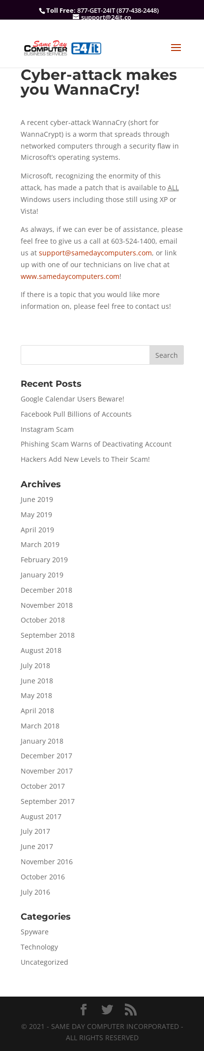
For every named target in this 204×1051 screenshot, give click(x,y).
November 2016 (47, 861)
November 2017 (47, 771)
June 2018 (37, 680)
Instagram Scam (47, 429)
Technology (39, 946)
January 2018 (42, 741)
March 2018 (40, 725)
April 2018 (37, 710)
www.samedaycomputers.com (70, 276)
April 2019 (37, 529)
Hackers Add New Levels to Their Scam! (85, 459)
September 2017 (48, 801)
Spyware (35, 931)
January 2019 (42, 574)
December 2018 (46, 590)
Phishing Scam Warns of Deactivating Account (96, 444)
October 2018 (43, 620)
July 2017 (35, 831)
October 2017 (43, 786)
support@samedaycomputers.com (95, 252)
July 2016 (35, 892)
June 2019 (37, 499)
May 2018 (36, 695)
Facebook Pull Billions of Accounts (76, 414)
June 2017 (37, 846)
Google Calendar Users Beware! (72, 398)
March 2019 (40, 544)
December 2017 (46, 755)
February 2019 (44, 559)
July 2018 (35, 665)
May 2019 (36, 514)
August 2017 (41, 816)
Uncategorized (44, 962)
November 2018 (47, 605)
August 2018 (41, 650)
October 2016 (43, 876)
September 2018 (48, 635)
